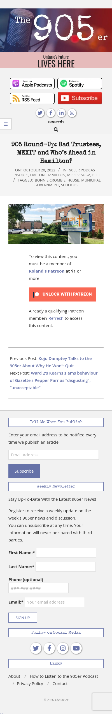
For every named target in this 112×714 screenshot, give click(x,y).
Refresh (56, 318)
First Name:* (21, 552)
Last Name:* (21, 566)
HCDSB (73, 180)
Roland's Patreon (46, 271)
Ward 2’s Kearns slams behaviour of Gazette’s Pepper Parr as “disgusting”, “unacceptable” (54, 380)
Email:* (46, 602)
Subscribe (24, 471)
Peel (96, 174)
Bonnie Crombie (50, 180)
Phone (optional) (25, 579)
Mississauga (78, 174)
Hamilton (55, 174)
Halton (37, 174)
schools (69, 184)
